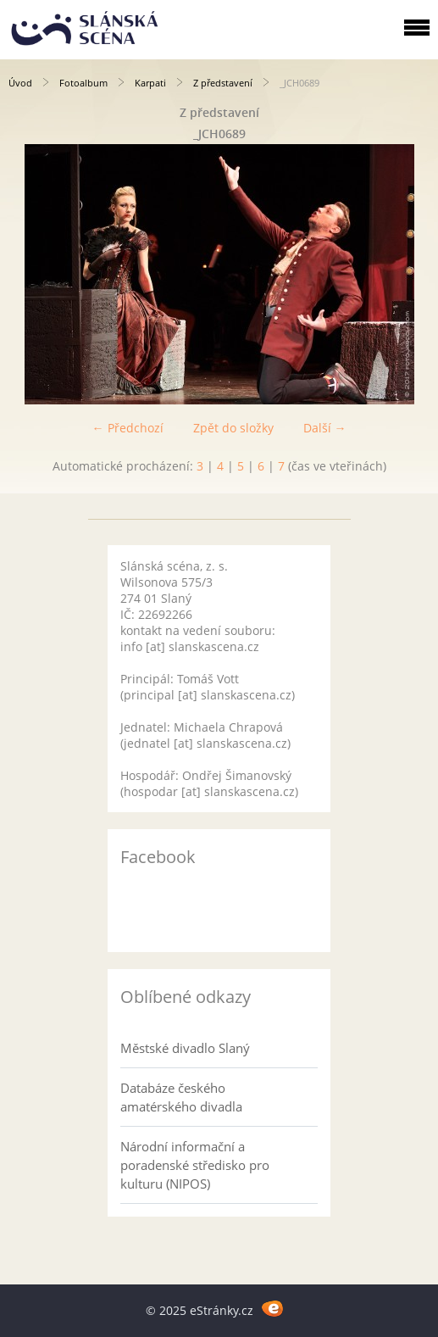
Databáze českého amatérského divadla (181, 1097)
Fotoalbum (83, 82)
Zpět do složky (233, 428)
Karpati (150, 82)
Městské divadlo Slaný (185, 1047)
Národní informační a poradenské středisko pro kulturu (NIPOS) (194, 1165)
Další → (325, 428)
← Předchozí (128, 428)
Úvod (20, 82)
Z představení (222, 82)
